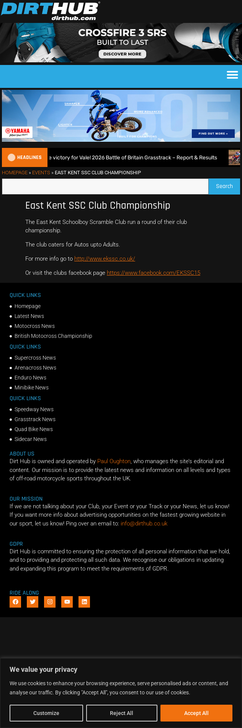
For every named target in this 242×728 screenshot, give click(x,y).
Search (228, 184)
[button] (232, 74)
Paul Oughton (114, 461)
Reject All (121, 713)
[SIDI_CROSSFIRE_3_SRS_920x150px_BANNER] (121, 60)
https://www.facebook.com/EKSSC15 (153, 272)
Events (41, 172)
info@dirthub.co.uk (144, 523)
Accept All (196, 713)
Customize (46, 713)
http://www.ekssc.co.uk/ (104, 258)
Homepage (15, 172)
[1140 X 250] (121, 139)
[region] (121, 693)
